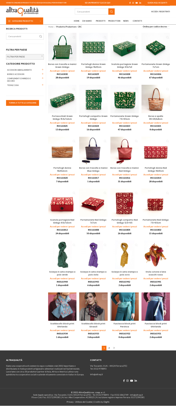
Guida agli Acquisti (157, 3)
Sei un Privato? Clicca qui (97, 3)
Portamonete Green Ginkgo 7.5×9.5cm (124, 120)
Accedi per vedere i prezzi (62, 73)
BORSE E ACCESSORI (15, 77)
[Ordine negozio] (156, 29)
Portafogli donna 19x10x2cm (62, 172)
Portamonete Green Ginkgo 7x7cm (155, 68)
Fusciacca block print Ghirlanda (155, 327)
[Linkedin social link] (140, 3)
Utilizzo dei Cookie (83, 404)
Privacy (70, 404)
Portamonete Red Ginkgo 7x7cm (93, 224)
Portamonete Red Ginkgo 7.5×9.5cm (155, 224)
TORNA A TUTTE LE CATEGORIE (22, 105)
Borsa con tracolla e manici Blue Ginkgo (93, 172)
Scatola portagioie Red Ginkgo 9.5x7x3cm (62, 224)
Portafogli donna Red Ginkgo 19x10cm (155, 172)
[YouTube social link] (137, 3)
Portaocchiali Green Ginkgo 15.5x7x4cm (62, 120)
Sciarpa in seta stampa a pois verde (62, 275)
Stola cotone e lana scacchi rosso (155, 275)
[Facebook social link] (130, 3)
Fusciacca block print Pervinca (124, 327)
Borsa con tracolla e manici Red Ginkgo (124, 172)
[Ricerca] (98, 13)
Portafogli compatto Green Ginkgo (93, 120)
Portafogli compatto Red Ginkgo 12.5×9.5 (124, 224)
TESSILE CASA (13, 88)
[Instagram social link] (133, 3)
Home (51, 29)
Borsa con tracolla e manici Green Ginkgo (62, 68)
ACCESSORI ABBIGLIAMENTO (19, 72)
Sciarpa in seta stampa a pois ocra (124, 275)
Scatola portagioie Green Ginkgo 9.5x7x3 (124, 68)
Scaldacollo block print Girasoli (93, 327)
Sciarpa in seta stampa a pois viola (93, 275)
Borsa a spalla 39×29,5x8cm (155, 120)
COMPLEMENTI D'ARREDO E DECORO (19, 82)
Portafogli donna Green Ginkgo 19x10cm (93, 68)
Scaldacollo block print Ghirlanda (62, 327)
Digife (106, 404)
